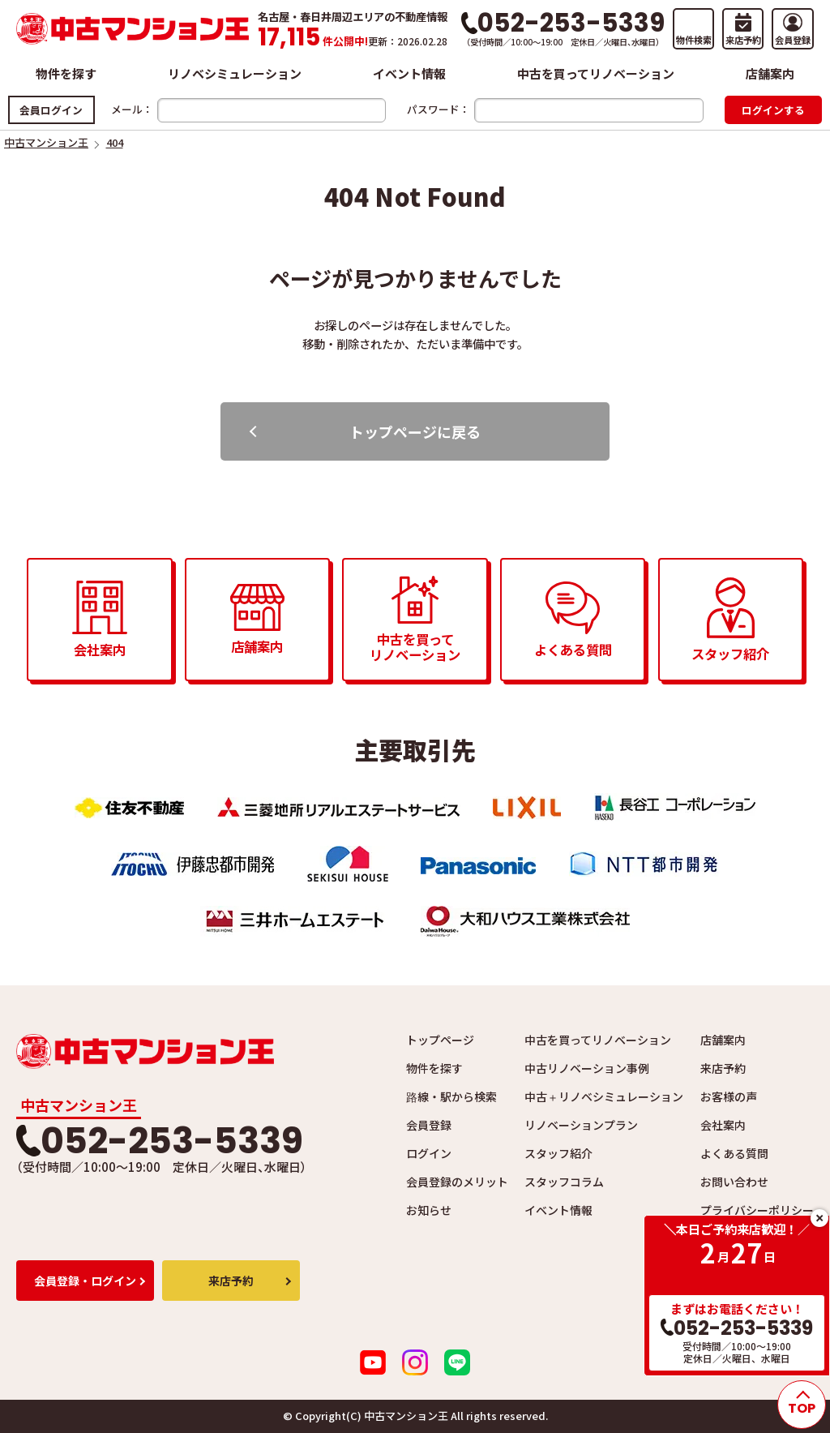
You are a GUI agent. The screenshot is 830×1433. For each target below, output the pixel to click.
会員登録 (428, 1125)
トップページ (440, 1040)
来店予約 (723, 1068)
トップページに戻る (415, 431)
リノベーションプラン (581, 1125)
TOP (801, 1408)
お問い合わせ (734, 1181)
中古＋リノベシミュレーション (603, 1096)
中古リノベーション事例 (586, 1068)
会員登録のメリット (457, 1181)
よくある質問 (734, 1153)
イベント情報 (409, 73)
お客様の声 (728, 1096)
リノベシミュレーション (235, 73)
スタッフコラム (564, 1181)
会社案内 (723, 1125)
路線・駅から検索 (451, 1096)
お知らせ (428, 1210)
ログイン (428, 1153)
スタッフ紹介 (558, 1153)
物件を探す (66, 73)
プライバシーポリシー (757, 1210)
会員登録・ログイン (85, 1280)
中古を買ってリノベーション (595, 73)
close (819, 1218)
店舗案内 (770, 73)
